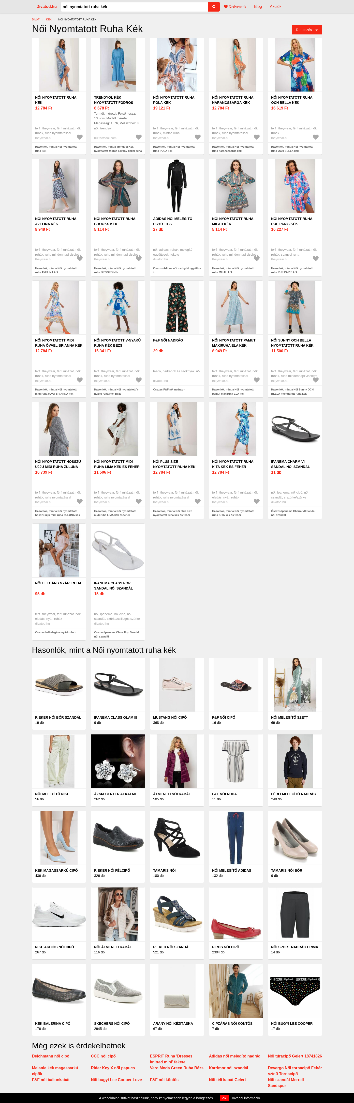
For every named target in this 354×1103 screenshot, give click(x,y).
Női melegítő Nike (52, 794)
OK (224, 1098)
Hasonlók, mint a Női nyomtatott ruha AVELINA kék (56, 270)
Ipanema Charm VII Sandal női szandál (290, 464)
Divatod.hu (46, 6)
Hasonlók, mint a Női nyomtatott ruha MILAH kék (233, 270)
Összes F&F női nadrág (168, 389)
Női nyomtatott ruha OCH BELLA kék (291, 100)
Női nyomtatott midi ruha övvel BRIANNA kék (58, 342)
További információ (245, 1098)
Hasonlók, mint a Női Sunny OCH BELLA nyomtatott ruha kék (292, 391)
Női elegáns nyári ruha (58, 583)
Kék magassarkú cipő (56, 870)
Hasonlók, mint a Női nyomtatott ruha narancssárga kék (233, 148)
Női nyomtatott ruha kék (55, 100)
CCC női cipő (103, 1056)
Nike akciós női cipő (54, 947)
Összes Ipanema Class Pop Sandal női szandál (116, 634)
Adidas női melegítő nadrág (235, 1056)
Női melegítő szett (289, 717)
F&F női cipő (223, 717)
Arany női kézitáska (173, 1023)
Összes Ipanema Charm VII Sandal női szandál (293, 513)
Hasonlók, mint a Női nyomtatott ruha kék (56, 148)
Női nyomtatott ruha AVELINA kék (55, 221)
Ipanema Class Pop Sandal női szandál (113, 585)
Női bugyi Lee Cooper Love (116, 1080)
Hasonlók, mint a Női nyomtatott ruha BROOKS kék (115, 270)
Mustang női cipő (170, 717)
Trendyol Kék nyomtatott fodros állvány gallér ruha (115, 102)
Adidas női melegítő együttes (172, 221)
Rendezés (304, 30)
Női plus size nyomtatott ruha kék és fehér (174, 467)
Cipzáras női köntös (232, 1023)
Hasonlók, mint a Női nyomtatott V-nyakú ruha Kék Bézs (116, 391)
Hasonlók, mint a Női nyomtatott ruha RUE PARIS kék (292, 270)
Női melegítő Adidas (231, 870)
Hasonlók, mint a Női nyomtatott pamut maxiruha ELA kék (233, 391)
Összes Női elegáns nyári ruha (54, 632)
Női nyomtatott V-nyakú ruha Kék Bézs (117, 342)
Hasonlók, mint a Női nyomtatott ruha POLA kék (174, 148)
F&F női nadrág (168, 340)
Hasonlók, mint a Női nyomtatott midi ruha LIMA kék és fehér (115, 513)
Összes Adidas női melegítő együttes (177, 268)
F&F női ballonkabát (51, 1080)
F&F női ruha (224, 794)
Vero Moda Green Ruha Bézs (177, 1068)
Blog (258, 6)
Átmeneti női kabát (172, 794)
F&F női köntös (164, 1080)
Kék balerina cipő (52, 1023)
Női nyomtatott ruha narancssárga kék (232, 100)
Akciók (275, 6)
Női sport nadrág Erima (294, 947)
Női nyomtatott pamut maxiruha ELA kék (233, 342)
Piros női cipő (225, 947)
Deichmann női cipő (50, 1056)
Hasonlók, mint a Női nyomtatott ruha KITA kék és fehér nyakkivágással (233, 515)
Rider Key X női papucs (113, 1068)
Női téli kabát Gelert (227, 1080)
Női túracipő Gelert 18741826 (295, 1056)
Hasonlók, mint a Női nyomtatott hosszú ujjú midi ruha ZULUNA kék (57, 513)
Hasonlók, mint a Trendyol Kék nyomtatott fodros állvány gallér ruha (118, 148)
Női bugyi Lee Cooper (292, 1023)
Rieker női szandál (172, 947)
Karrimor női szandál (228, 1068)
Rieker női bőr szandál (58, 717)
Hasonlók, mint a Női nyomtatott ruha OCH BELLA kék (292, 148)
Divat (36, 19)
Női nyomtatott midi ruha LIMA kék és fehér (117, 464)
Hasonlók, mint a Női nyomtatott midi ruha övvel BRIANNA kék (56, 391)
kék (49, 19)
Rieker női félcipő (112, 870)
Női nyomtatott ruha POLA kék (173, 100)
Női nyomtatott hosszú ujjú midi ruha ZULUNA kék (58, 467)
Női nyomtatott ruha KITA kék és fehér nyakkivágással (232, 467)
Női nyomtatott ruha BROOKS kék (114, 221)
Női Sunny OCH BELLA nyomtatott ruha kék (292, 342)
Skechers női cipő (112, 1023)
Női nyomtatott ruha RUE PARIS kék (291, 221)
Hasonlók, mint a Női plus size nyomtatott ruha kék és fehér (172, 513)
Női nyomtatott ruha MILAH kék (232, 221)
